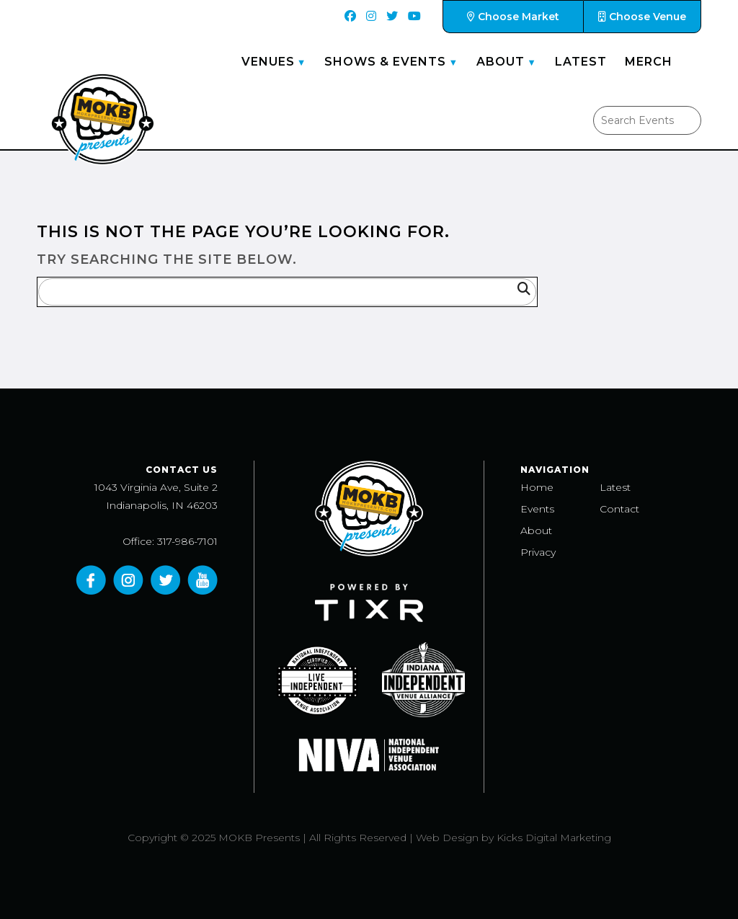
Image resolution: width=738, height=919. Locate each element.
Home (537, 487)
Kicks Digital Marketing (554, 837)
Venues (268, 61)
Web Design (447, 837)
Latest (581, 61)
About (500, 61)
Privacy (538, 552)
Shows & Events (385, 61)
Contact (619, 508)
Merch (648, 61)
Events (537, 508)
